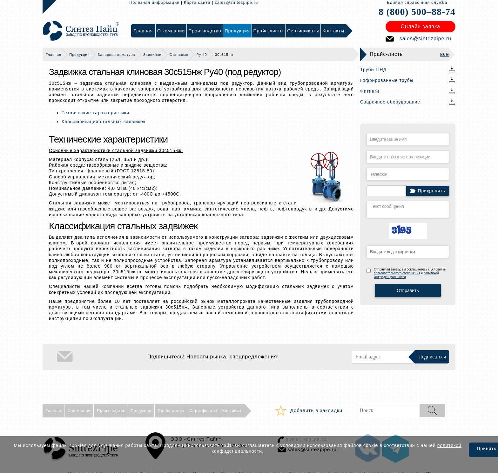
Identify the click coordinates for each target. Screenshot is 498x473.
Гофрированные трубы (387, 80)
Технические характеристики (95, 112)
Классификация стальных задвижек (103, 121)
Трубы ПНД (373, 69)
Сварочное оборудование (390, 101)
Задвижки (152, 55)
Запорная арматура (116, 55)
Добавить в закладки (316, 410)
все (444, 54)
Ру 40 (202, 55)
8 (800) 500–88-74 (417, 11)
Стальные (179, 55)
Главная (53, 55)
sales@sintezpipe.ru (236, 2)
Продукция (79, 55)
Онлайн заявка (420, 26)
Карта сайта (197, 2)
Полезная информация (154, 2)
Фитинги (369, 91)
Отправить (408, 290)
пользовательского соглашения (397, 273)
